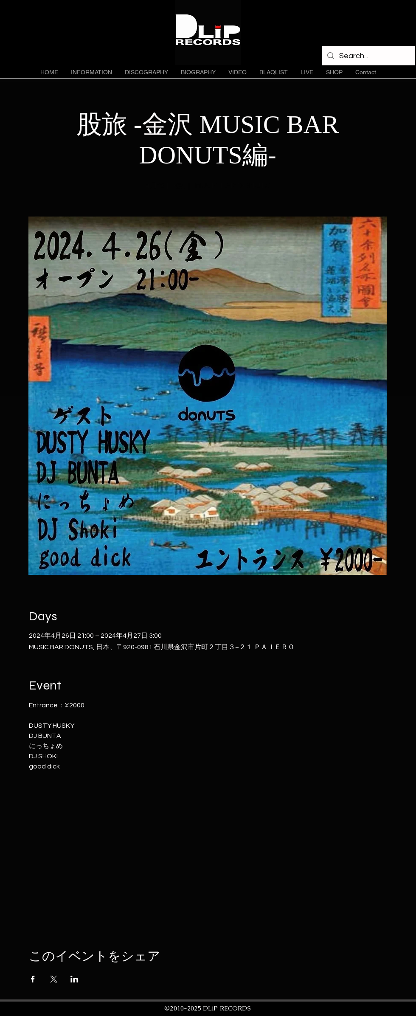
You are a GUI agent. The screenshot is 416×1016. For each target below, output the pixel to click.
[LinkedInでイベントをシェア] (74, 979)
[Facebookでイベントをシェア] (33, 979)
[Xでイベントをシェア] (54, 979)
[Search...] (368, 56)
